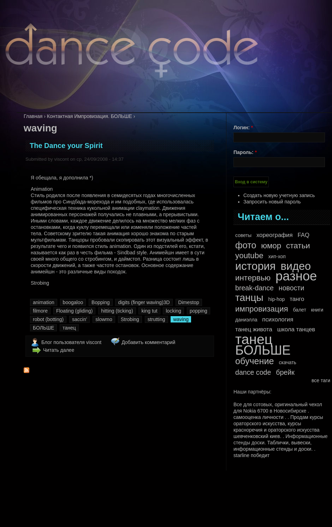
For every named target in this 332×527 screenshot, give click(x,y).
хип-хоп (277, 256)
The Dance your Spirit (66, 145)
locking (173, 311)
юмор (271, 246)
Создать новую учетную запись (279, 195)
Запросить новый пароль (272, 202)
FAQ (303, 235)
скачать (287, 362)
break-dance (254, 288)
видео (295, 266)
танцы (249, 298)
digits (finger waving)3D (144, 302)
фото (245, 245)
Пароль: (245, 152)
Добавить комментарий (148, 342)
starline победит (251, 455)
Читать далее (58, 350)
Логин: (243, 127)
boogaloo (73, 302)
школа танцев (296, 329)
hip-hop (276, 299)
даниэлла (246, 319)
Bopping (100, 302)
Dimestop (188, 302)
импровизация (261, 309)
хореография (274, 235)
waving (181, 319)
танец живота (253, 329)
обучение (254, 361)
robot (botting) (48, 319)
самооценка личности (258, 417)
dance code (253, 372)
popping (198, 311)
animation (43, 302)
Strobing (130, 319)
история (255, 266)
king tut (149, 311)
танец (69, 328)
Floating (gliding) (74, 311)
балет (299, 310)
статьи (298, 246)
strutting (156, 319)
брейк (285, 372)
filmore (40, 311)
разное (296, 276)
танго (297, 299)
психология (277, 319)
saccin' (79, 319)
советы (243, 235)
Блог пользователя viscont (71, 342)
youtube (249, 256)
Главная (33, 116)
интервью (253, 278)
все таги (321, 380)
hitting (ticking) (117, 311)
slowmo (103, 319)
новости (291, 288)
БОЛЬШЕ (43, 328)
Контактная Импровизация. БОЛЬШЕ (89, 116)
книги (317, 310)
